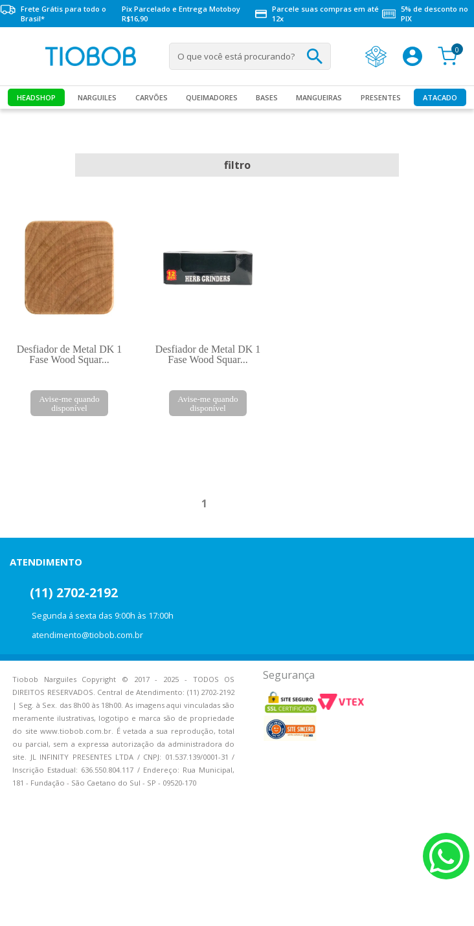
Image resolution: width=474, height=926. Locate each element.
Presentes (381, 97)
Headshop (36, 97)
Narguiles (97, 97)
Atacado (440, 97)
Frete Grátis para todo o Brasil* (53, 13)
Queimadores (212, 97)
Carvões (151, 97)
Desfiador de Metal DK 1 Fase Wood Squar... (69, 354)
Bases (267, 97)
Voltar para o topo (19, 905)
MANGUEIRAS (319, 97)
